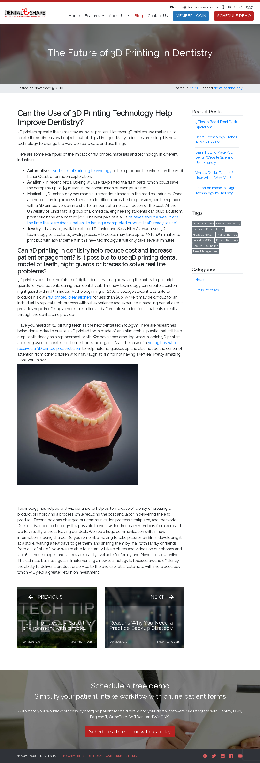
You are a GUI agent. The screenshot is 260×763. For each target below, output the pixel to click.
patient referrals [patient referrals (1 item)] (227, 240)
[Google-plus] (205, 756)
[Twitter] (214, 756)
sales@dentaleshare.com (196, 7)
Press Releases (207, 290)
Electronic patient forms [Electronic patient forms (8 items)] (208, 229)
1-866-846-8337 (239, 7)
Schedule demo (234, 16)
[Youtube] (240, 756)
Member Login (191, 16)
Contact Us (158, 16)
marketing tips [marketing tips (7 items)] (227, 234)
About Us (118, 16)
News (193, 88)
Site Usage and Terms (105, 756)
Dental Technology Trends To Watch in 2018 (216, 139)
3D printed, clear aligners (70, 297)
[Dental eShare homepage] (25, 13)
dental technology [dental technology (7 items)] (228, 223)
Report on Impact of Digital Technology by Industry (216, 190)
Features (93, 16)
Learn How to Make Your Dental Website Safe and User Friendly (214, 157)
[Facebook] (231, 756)
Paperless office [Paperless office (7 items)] (203, 240)
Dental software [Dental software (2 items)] (203, 223)
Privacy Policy (74, 756)
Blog (138, 16)
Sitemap (132, 756)
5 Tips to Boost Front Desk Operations (216, 124)
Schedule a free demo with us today (130, 731)
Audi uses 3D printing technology (82, 170)
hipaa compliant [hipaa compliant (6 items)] (203, 234)
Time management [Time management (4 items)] (205, 251)
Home (74, 16)
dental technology (228, 88)
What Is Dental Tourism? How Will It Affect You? (214, 175)
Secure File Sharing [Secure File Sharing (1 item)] (205, 245)
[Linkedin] (223, 756)
